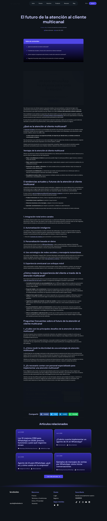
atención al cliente (30, 129)
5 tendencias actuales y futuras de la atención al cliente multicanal (44, 50)
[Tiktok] (76, 502)
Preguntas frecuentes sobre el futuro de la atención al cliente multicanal (46, 58)
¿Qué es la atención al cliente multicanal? (38, 46)
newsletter (78, 498)
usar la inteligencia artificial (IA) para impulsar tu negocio (47, 193)
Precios (40, 3)
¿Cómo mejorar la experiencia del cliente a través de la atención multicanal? (47, 54)
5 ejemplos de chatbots (36, 236)
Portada (42, 27)
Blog (74, 3)
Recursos (66, 3)
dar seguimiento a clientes (52, 258)
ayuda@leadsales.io (16, 503)
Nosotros (49, 3)
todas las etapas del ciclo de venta (32, 280)
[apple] (54, 505)
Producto (57, 3)
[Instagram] (83, 502)
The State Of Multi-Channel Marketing (53, 115)
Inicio (33, 3)
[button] (86, 3)
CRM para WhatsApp (47, 244)
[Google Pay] (58, 505)
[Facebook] (79, 502)
